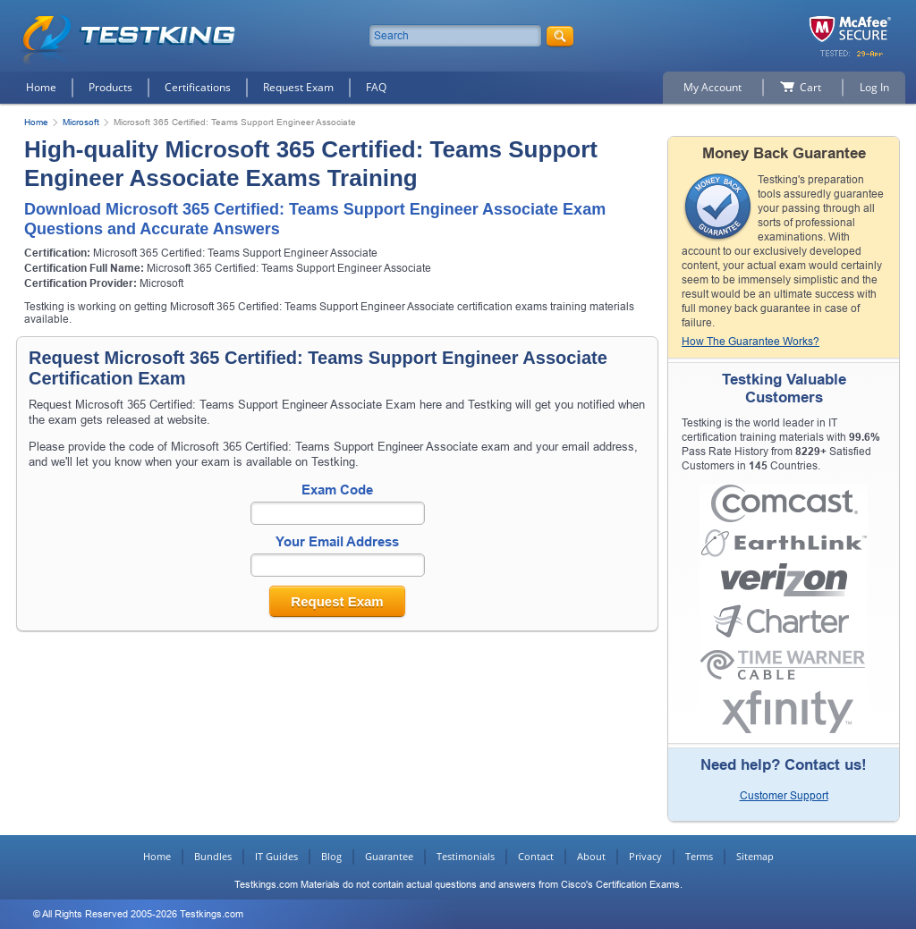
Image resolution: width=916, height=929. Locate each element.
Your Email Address (337, 541)
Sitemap (755, 856)
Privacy (645, 856)
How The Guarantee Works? (750, 341)
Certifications (198, 87)
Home (41, 87)
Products (110, 87)
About (591, 856)
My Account (712, 87)
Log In (874, 87)
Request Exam (298, 87)
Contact (536, 856)
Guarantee (389, 856)
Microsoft (81, 122)
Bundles (213, 856)
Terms (699, 856)
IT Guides (276, 856)
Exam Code (337, 489)
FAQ (376, 87)
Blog (331, 856)
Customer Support (784, 796)
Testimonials (466, 856)
